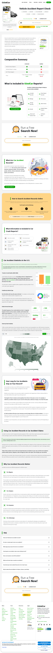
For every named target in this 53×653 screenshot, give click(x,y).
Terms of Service (30, 608)
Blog (19, 608)
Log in (44, 2)
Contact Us (4, 618)
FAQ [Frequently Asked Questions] (2, 615)
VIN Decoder (12, 615)
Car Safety (21, 618)
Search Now (26, 27)
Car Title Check (13, 628)
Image (21, 23)
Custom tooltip (39, 314)
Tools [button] (30, 2)
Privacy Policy (29, 609)
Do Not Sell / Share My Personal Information (30, 618)
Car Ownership (21, 611)
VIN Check (36, 2)
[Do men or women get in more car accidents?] (26, 542)
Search (26, 144)
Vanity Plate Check (13, 632)
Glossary (3, 612)
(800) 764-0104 (41, 615)
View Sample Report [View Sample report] (15, 109)
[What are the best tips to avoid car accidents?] (26, 560)
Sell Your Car (24, 2)
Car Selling (21, 612)
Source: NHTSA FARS (46, 285)
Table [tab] (48, 333)
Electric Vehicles (22, 617)
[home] (6, 2)
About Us (3, 609)
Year (3, 333)
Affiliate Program (5, 614)
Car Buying (21, 609)
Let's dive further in (10, 186)
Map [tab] (44, 333)
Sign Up (48, 2)
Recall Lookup (13, 617)
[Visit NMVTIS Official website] (29, 625)
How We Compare (22, 614)
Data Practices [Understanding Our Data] (21, 615)
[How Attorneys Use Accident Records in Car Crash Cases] (26, 565)
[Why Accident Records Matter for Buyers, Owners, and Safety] (26, 569)
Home (3, 608)
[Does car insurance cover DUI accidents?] (26, 556)
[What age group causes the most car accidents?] (26, 547)
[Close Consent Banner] (44, 648)
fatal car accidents (10, 279)
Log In (3, 617)
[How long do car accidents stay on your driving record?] (26, 551)
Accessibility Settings (43, 621)
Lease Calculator (13, 624)
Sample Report (4, 611)
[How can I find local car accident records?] (26, 538)
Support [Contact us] (40, 2)
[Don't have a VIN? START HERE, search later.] (43, 27)
